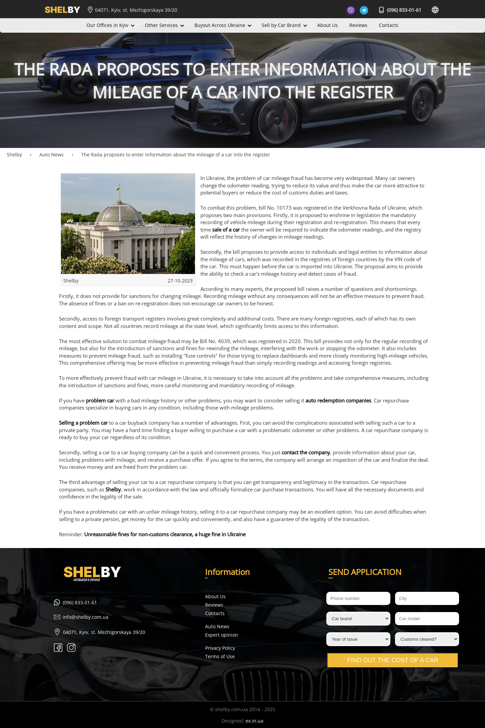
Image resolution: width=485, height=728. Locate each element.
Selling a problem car (83, 422)
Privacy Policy (220, 648)
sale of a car (226, 229)
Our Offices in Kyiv (107, 25)
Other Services (161, 25)
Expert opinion (221, 635)
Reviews (358, 25)
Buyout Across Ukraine (219, 25)
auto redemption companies (338, 400)
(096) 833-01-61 (400, 10)
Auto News (217, 626)
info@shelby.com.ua (85, 617)
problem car (100, 400)
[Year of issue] (358, 639)
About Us (327, 25)
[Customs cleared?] (427, 639)
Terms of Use (220, 656)
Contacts (388, 25)
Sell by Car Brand (281, 25)
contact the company (306, 452)
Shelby (113, 489)
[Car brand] (358, 619)
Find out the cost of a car (393, 660)
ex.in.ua (254, 721)
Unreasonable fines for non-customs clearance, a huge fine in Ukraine (165, 534)
